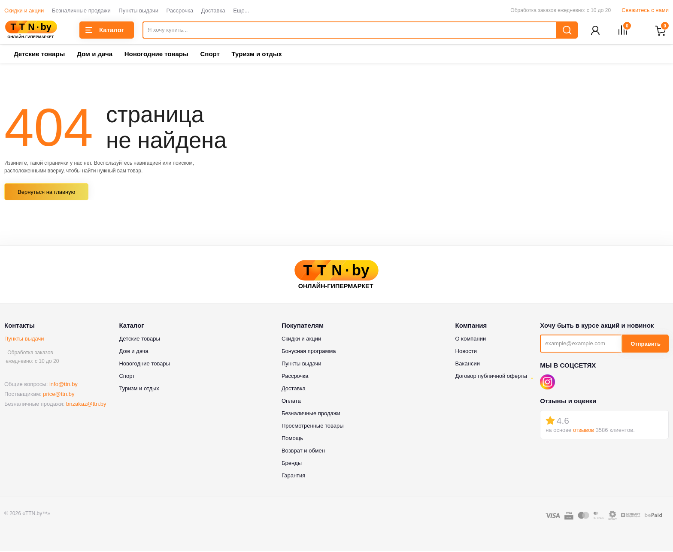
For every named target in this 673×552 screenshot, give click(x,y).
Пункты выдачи (138, 10)
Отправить (646, 344)
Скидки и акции (24, 10)
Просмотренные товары (313, 426)
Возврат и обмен (303, 451)
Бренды (292, 464)
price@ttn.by (58, 395)
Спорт (209, 54)
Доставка (213, 10)
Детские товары (39, 54)
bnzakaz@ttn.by (86, 404)
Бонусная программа (309, 352)
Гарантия (293, 476)
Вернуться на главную (46, 193)
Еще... (241, 10)
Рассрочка (180, 10)
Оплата (291, 401)
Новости (466, 352)
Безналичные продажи (81, 10)
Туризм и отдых (256, 54)
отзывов (583, 431)
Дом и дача (94, 54)
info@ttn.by (63, 385)
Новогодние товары (156, 54)
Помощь (292, 439)
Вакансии (467, 364)
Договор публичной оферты (491, 377)
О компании (470, 339)
